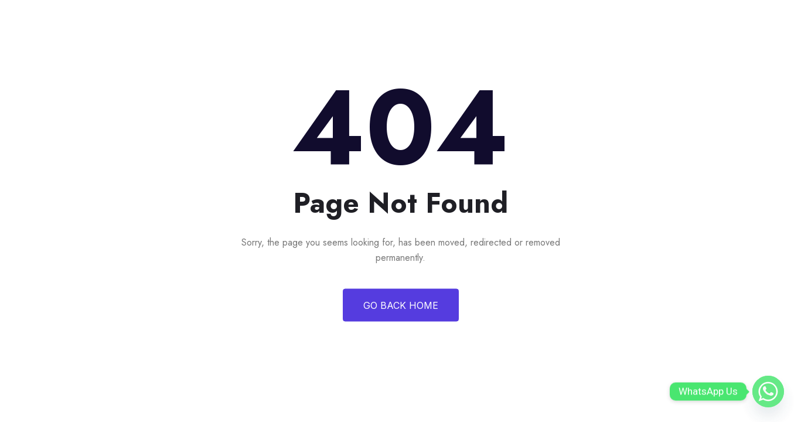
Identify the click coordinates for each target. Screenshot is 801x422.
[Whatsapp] (768, 391)
